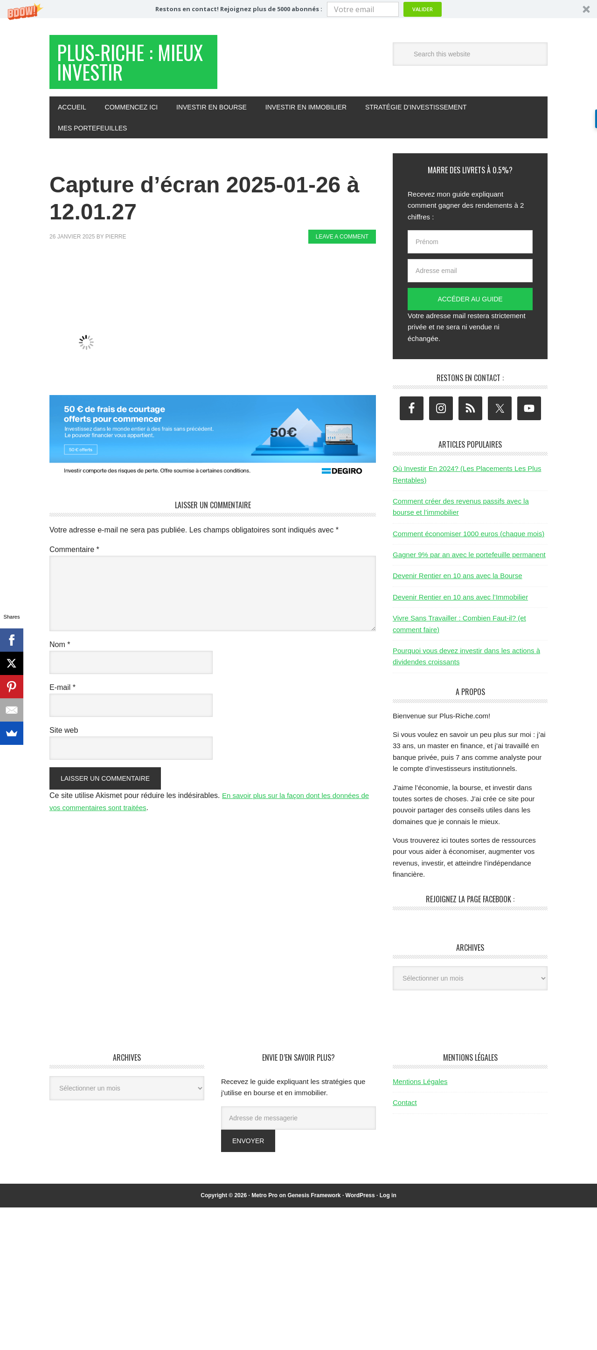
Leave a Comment (342, 241)
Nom (59, 649)
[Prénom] (470, 246)
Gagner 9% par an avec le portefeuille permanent (469, 559)
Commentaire (74, 554)
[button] (298, 9)
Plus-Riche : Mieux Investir (122, 64)
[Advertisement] (219, 282)
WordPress (360, 1200)
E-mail (62, 692)
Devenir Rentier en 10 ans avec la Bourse (457, 581)
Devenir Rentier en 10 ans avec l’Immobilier (460, 602)
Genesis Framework (313, 1200)
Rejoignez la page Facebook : (470, 903)
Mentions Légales (420, 1086)
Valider (422, 9)
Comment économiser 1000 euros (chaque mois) (468, 538)
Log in (388, 1200)
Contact (405, 1107)
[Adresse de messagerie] (298, 1122)
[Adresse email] (470, 275)
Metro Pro (264, 1200)
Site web (63, 735)
